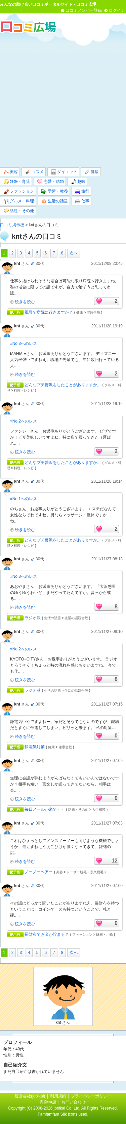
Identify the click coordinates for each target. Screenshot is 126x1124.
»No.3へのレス (23, 343)
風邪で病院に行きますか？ (49, 312)
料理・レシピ (24, 390)
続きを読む (25, 301)
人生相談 (99, 809)
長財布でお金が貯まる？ (47, 934)
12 (115, 861)
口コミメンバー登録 (84, 10)
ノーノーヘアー (39, 872)
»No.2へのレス (23, 421)
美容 (11, 171)
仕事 (82, 201)
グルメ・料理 (19, 201)
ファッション (19, 191)
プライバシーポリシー (91, 1096)
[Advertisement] (63, 100)
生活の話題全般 (76, 618)
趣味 (78, 181)
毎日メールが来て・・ (45, 809)
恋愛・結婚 (50, 181)
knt (17, 263)
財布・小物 (104, 934)
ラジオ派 (33, 617)
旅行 (82, 191)
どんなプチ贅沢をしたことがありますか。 (63, 385)
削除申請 (48, 1102)
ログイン (117, 10)
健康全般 (93, 312)
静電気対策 (35, 747)
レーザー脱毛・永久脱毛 (85, 872)
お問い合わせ (73, 1102)
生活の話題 (54, 201)
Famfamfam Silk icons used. (63, 1114)
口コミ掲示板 (12, 225)
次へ (74, 253)
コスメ (34, 171)
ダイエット (64, 171)
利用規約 (58, 1096)
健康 (92, 171)
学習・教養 (54, 191)
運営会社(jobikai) (30, 1096)
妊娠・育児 (17, 181)
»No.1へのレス (23, 498)
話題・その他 (19, 210)
